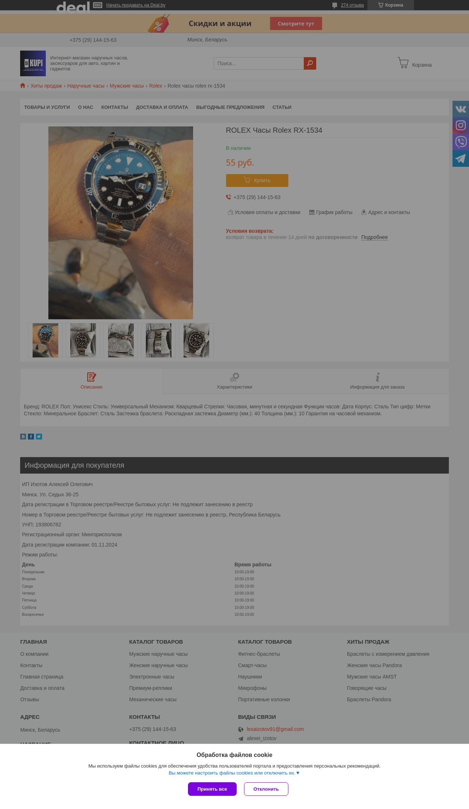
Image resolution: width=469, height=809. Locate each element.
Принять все (212, 789)
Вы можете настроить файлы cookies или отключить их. (232, 773)
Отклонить (266, 789)
